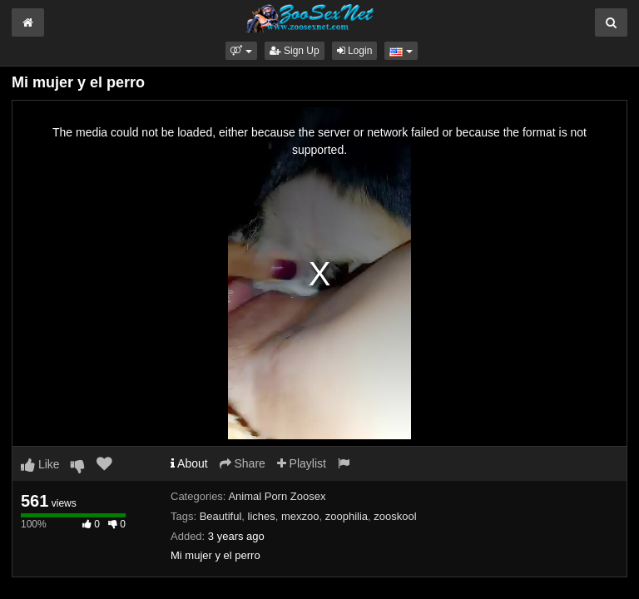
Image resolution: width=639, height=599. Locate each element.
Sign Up (295, 51)
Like (40, 464)
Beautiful (221, 516)
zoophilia (346, 516)
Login (355, 51)
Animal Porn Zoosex (276, 496)
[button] (240, 51)
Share (242, 463)
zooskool (395, 516)
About (189, 463)
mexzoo (300, 516)
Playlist (301, 463)
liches (261, 516)
